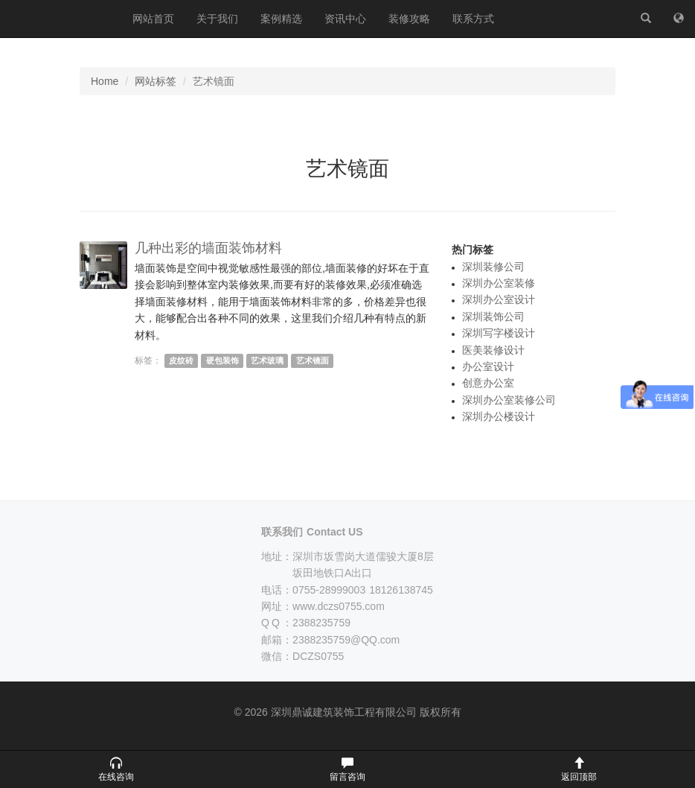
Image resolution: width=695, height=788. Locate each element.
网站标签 (155, 81)
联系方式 (473, 19)
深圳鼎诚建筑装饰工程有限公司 (60, 18)
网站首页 (153, 19)
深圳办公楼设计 (498, 416)
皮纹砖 (181, 360)
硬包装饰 (222, 360)
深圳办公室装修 (498, 283)
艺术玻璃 (267, 360)
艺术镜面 (312, 360)
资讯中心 (345, 19)
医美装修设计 (493, 350)
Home (104, 81)
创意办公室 (488, 383)
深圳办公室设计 (498, 299)
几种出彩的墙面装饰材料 (208, 248)
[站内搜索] (646, 18)
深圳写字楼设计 (498, 333)
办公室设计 (488, 366)
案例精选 (281, 19)
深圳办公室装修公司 (509, 400)
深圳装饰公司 (493, 316)
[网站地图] (678, 18)
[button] (115, 769)
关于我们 (217, 19)
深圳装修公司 (493, 267)
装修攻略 (409, 19)
